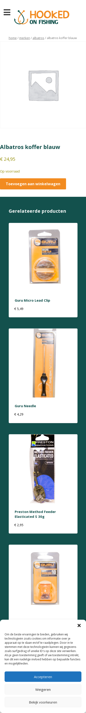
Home (13, 38)
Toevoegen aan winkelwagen (33, 183)
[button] (79, 625)
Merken (24, 38)
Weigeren (43, 689)
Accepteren (43, 676)
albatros (38, 38)
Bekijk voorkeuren (43, 702)
